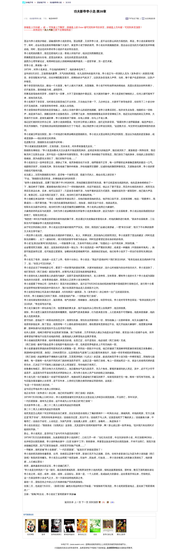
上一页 (77, 502)
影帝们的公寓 (108, 534)
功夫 (95, 534)
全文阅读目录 (150, 19)
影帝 (43, 534)
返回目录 (69, 502)
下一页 (85, 502)
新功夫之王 (82, 534)
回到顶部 (93, 502)
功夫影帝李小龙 (56, 3)
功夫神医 (30, 534)
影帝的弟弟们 (56, 534)
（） (102, 502)
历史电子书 (41, 3)
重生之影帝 (121, 534)
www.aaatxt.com (77, 544)
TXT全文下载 (134, 19)
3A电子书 (29, 3)
